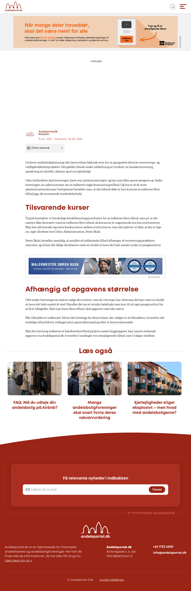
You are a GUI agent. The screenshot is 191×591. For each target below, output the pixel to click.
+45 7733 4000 (163, 547)
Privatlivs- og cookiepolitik (157, 513)
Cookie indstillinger (111, 580)
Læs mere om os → (18, 560)
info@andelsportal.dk (169, 552)
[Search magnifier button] (172, 6)
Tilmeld (157, 490)
